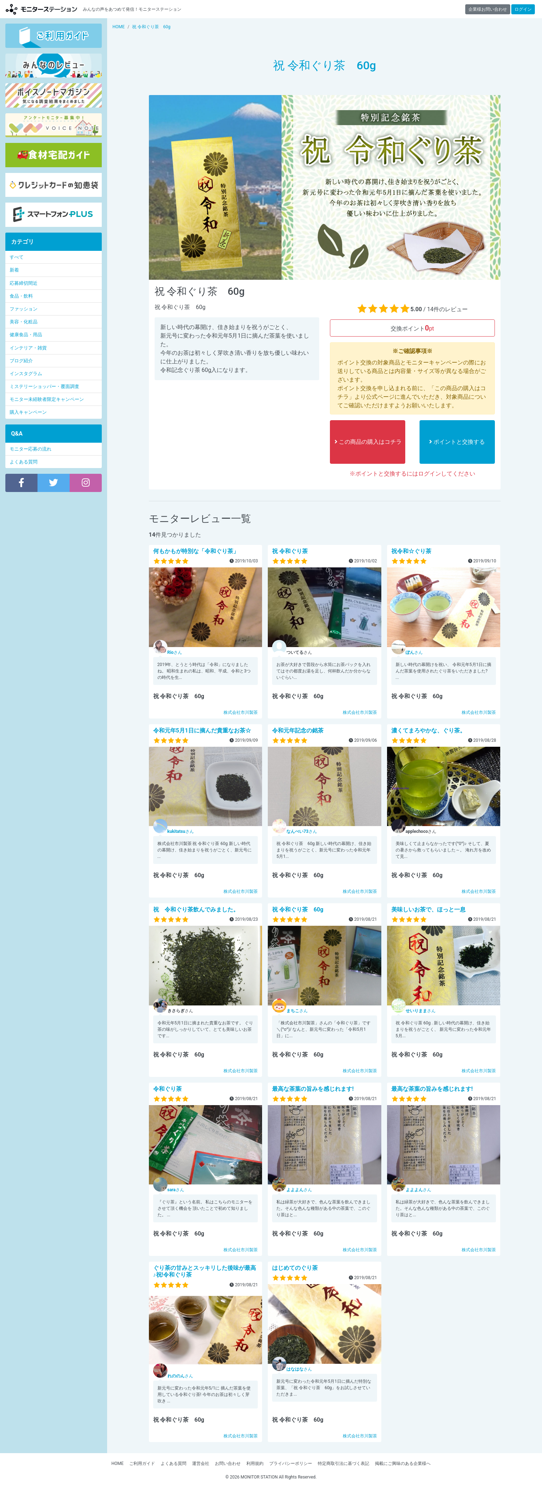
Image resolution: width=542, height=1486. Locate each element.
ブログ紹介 (21, 360)
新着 (14, 270)
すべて (17, 257)
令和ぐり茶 (167, 1088)
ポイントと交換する (457, 441)
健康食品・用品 (26, 334)
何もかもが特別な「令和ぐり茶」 (196, 551)
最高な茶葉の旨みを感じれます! (312, 1088)
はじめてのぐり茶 (295, 1267)
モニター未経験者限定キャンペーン (47, 399)
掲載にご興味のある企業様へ (403, 1463)
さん (174, 652)
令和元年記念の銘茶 (297, 730)
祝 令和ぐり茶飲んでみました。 (196, 909)
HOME (117, 1463)
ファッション (23, 309)
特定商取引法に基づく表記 (343, 1463)
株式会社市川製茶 (241, 712)
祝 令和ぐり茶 (290, 551)
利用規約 (255, 1463)
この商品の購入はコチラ (368, 441)
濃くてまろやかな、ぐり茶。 (428, 730)
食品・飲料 (21, 296)
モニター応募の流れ (30, 449)
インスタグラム (26, 373)
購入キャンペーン (28, 412)
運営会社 (200, 1463)
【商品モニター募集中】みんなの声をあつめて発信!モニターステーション (41, 9)
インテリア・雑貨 (28, 348)
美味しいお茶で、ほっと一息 (428, 909)
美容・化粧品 (23, 321)
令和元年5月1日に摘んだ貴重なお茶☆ (202, 730)
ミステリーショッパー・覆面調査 (44, 386)
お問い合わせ (228, 1463)
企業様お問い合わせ (487, 9)
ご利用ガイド (142, 1463)
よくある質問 (23, 461)
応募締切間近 (23, 283)
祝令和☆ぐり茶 (411, 551)
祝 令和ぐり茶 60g (297, 909)
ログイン (523, 9)
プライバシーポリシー (290, 1463)
